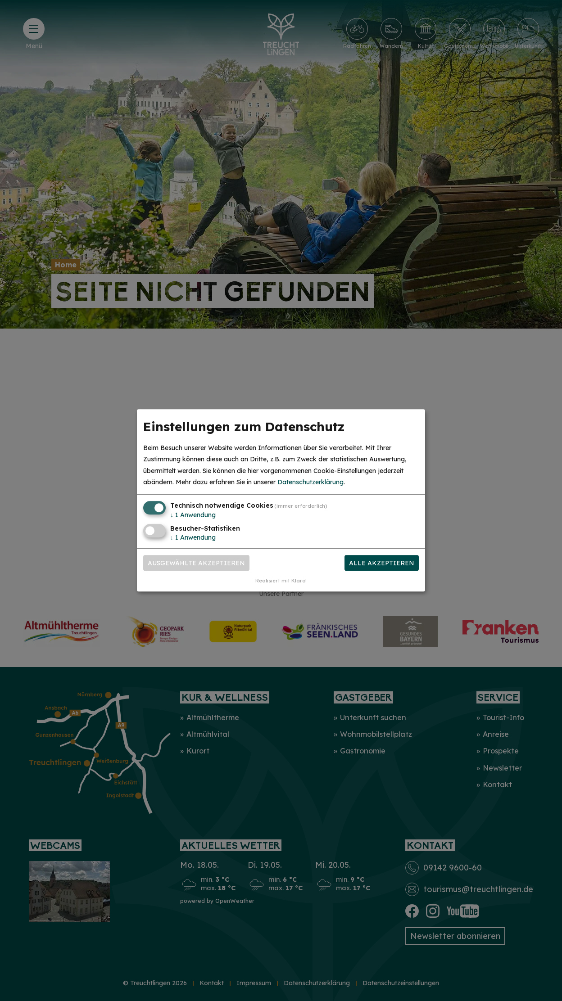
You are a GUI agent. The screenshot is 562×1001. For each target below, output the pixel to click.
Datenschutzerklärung (310, 482)
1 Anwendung (193, 515)
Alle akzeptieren (381, 563)
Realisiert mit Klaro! (281, 581)
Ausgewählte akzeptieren (196, 563)
